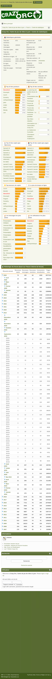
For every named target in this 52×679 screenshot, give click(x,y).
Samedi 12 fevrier (8, 181)
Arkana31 (30, 226)
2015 (5, 505)
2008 (5, 526)
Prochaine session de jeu (11, 543)
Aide (34, 674)
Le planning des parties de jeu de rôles (32, 92)
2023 (5, 301)
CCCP (29, 193)
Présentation (7, 232)
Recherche (6, 553)
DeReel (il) (30, 238)
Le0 (4, 112)
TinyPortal (29, 674)
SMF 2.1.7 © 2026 (5, 674)
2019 (5, 313)
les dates (6, 162)
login (42, 573)
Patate (29, 208)
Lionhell (29, 233)
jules (4, 102)
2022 (5, 304)
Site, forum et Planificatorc (12, 547)
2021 (5, 307)
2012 (5, 514)
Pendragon (30, 101)
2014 (5, 508)
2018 (5, 497)
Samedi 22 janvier (8, 178)
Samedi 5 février (8, 167)
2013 (5, 511)
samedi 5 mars (7, 164)
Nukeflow (30, 196)
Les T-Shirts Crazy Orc (11, 549)
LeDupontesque (8, 100)
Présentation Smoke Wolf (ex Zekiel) (32, 179)
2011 (5, 517)
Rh (28, 211)
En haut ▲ (48, 674)
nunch (5, 95)
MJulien (29, 231)
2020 (5, 310)
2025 (5, 295)
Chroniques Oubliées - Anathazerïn (31, 136)
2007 (5, 529)
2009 (5, 523)
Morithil (5, 191)
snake (5, 105)
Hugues (5, 198)
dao (28, 203)
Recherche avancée (26, 565)
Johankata (41, 60)
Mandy (5, 110)
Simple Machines (15, 674)
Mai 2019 (9, 477)
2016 (5, 502)
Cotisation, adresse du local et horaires (16, 545)
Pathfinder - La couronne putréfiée (31, 114)
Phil (28, 241)
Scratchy (6, 97)
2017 (5, 500)
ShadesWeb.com (15, 676)
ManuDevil (6, 90)
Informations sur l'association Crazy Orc (32, 125)
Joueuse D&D (7, 225)
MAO (4, 107)
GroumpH (6, 92)
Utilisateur (5, 570)
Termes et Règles (40, 674)
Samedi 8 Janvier (32, 169)
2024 (5, 298)
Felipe (29, 201)
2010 (5, 520)
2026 (5, 275)
